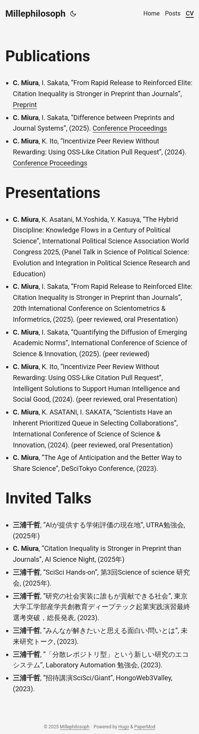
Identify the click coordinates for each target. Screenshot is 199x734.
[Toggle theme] (73, 13)
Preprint (25, 105)
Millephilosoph (35, 13)
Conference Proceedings (129, 128)
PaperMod (144, 726)
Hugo (123, 726)
